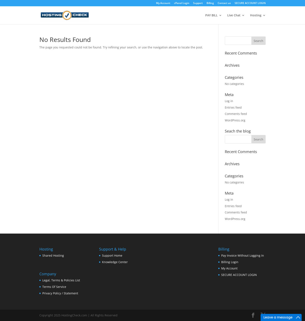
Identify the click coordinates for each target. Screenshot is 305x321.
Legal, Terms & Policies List (61, 280)
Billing (210, 3)
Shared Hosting (53, 255)
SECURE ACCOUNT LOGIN (250, 3)
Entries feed (233, 107)
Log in (229, 101)
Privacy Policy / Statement (60, 293)
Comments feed (236, 114)
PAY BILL (211, 15)
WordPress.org (235, 120)
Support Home (112, 255)
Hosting (255, 15)
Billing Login (229, 262)
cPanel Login (181, 3)
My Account (163, 3)
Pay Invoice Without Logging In (242, 255)
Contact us (224, 3)
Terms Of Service (54, 287)
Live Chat (233, 15)
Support (198, 3)
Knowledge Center (115, 262)
